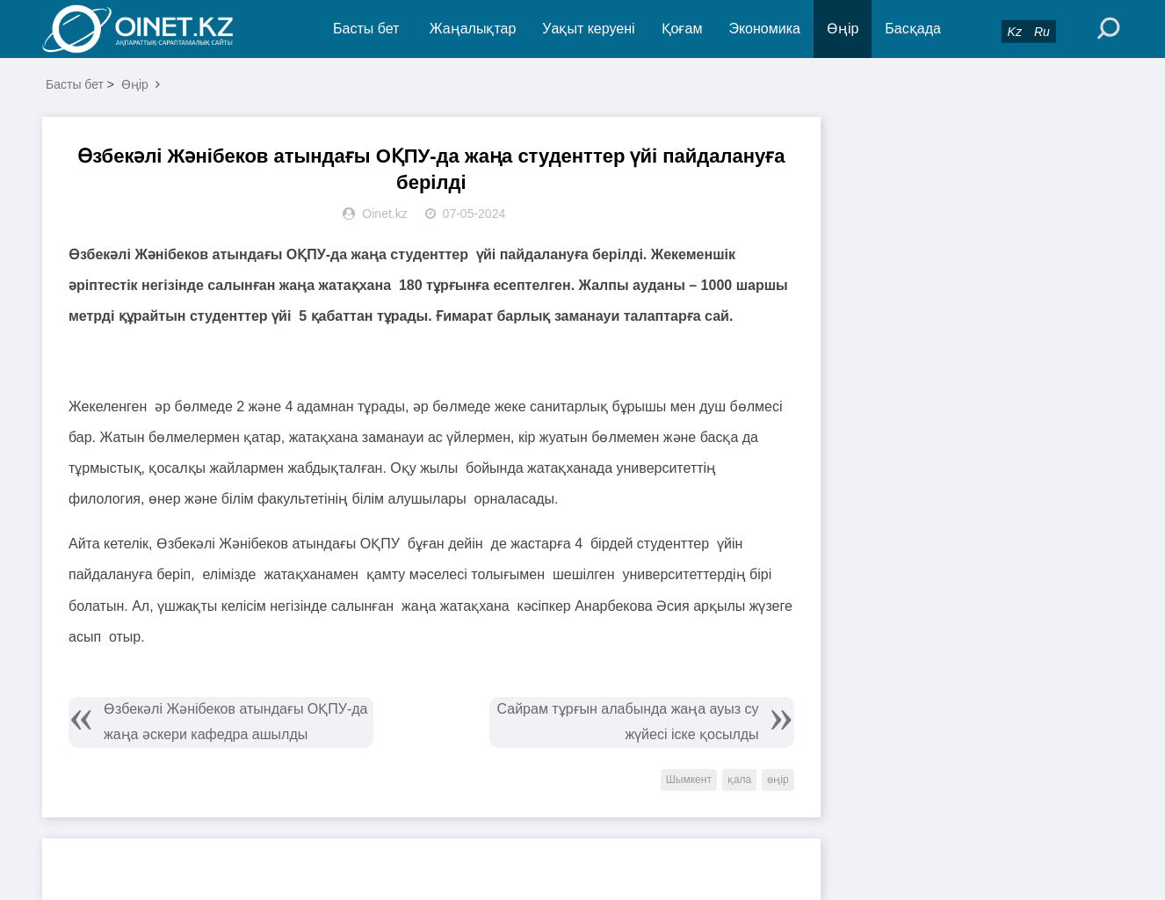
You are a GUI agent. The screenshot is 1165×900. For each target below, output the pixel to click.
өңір (777, 779)
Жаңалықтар (473, 28)
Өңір (842, 28)
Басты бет (366, 28)
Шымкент (689, 779)
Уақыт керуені (588, 28)
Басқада (913, 28)
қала (739, 779)
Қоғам (682, 28)
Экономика (764, 28)
